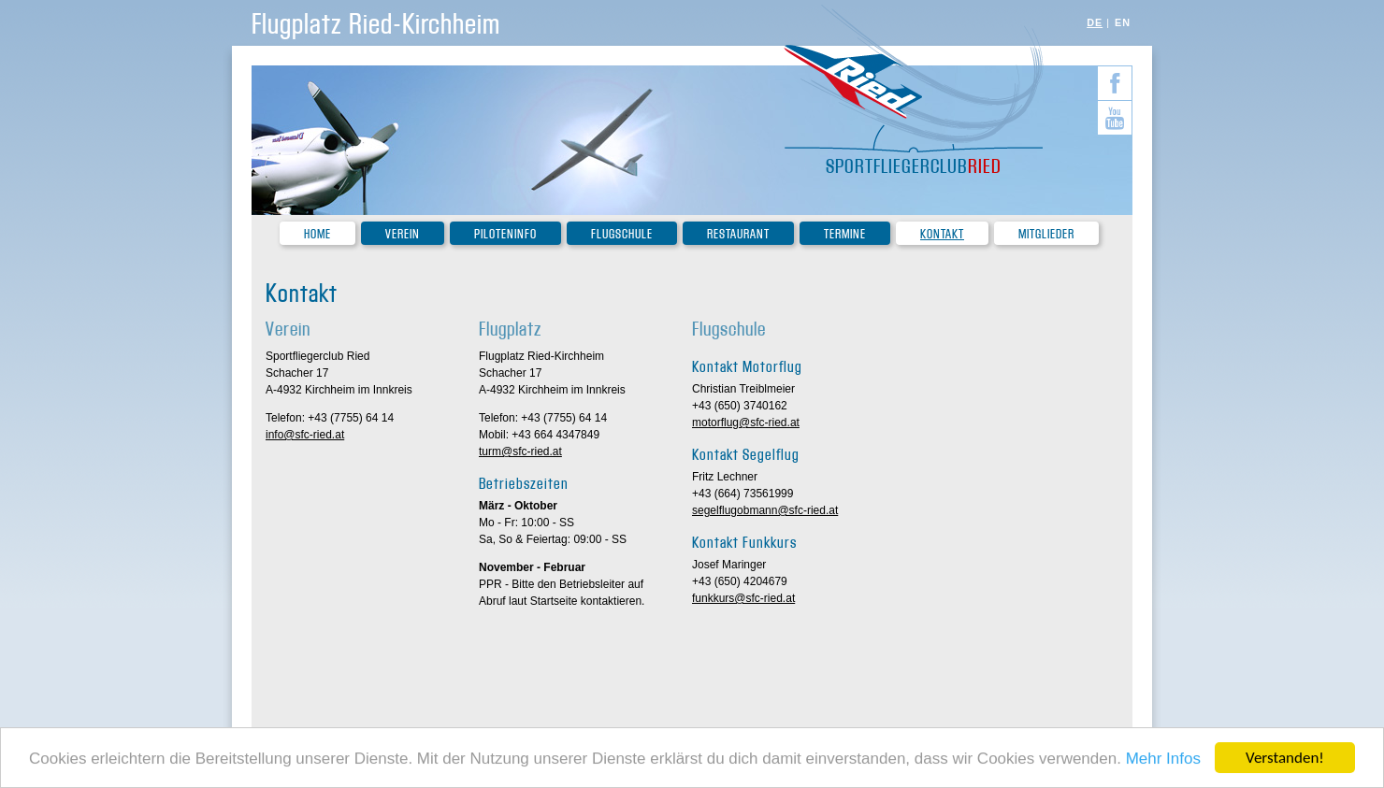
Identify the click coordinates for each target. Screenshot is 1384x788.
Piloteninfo (505, 234)
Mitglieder (1046, 234)
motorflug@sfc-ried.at (746, 422)
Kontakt (942, 234)
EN (1123, 22)
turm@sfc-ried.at (520, 451)
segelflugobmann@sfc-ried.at (765, 510)
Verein (402, 234)
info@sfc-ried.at (305, 434)
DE (1095, 22)
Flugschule (622, 234)
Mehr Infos (1163, 759)
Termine (845, 234)
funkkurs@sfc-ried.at (743, 598)
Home (317, 234)
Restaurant (738, 234)
